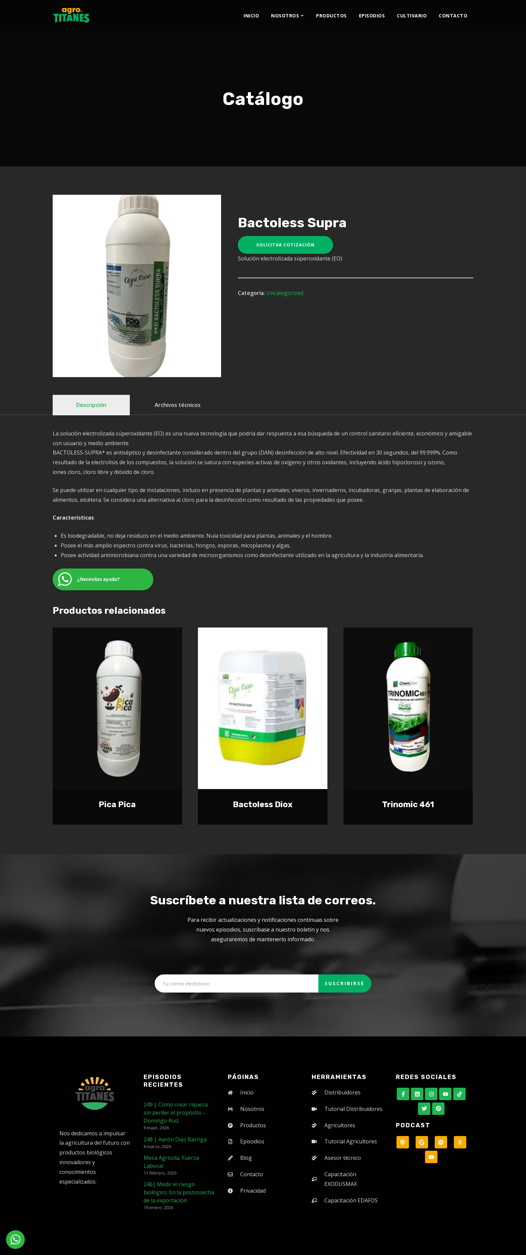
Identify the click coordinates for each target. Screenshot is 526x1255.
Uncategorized (284, 293)
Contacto (453, 15)
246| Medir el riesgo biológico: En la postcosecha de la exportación (179, 1192)
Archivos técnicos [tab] (178, 405)
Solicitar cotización (285, 245)
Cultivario (412, 15)
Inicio (251, 15)
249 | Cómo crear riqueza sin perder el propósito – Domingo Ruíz (176, 1112)
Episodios (372, 15)
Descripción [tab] (91, 405)
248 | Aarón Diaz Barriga (175, 1139)
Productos (331, 15)
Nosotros (285, 15)
